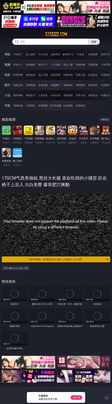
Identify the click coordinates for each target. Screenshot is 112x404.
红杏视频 (68, 105)
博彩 (7, 54)
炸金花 (80, 54)
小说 (7, 95)
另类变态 (105, 74)
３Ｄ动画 (55, 64)
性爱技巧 (105, 95)
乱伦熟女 (93, 74)
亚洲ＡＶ (18, 64)
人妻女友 (43, 95)
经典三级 (80, 74)
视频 (7, 64)
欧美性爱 (55, 74)
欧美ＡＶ (43, 64)
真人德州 (30, 54)
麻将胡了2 (68, 54)
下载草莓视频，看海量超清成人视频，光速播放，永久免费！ (68, 259)
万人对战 (43, 54)
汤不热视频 (55, 105)
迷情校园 (68, 95)
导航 (7, 105)
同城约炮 (18, 105)
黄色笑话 (93, 95)
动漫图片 (55, 85)
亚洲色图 (30, 85)
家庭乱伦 (30, 95)
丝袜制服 (80, 64)
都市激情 (18, 95)
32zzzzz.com (56, 34)
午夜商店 (30, 105)
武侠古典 (55, 95)
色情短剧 (80, 105)
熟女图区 (93, 85)
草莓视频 (43, 105)
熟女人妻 (68, 64)
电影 (7, 75)
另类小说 (80, 95)
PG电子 (18, 54)
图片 (7, 85)
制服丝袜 (68, 74)
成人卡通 (43, 74)
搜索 (94, 41)
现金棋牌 (93, 54)
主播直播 (93, 64)
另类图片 (105, 85)
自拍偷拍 (30, 64)
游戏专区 (55, 54)
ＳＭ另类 (105, 64)
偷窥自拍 (18, 85)
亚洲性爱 (18, 74)
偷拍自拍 (30, 74)
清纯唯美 (80, 85)
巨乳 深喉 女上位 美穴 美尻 (16, 268)
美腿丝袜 (68, 85)
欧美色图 (43, 85)
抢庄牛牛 (105, 54)
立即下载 (76, 397)
